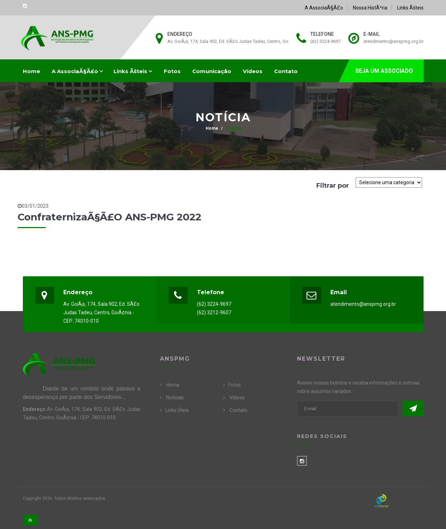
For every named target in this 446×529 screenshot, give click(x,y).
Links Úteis (177, 410)
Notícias (175, 397)
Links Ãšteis (410, 8)
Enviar (413, 408)
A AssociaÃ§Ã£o (324, 8)
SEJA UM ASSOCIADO (384, 70)
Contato (286, 71)
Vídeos (253, 71)
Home (31, 71)
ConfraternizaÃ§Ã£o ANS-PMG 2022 (109, 217)
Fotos (172, 71)
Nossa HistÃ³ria (370, 8)
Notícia (232, 128)
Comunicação (211, 71)
